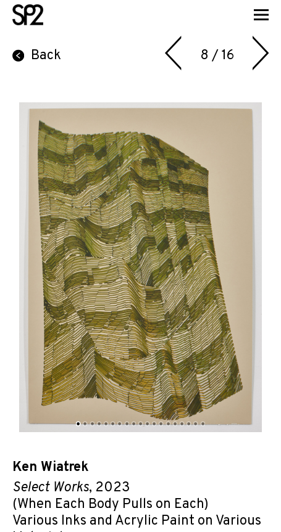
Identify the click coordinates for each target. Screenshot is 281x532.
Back (36, 55)
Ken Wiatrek (50, 467)
